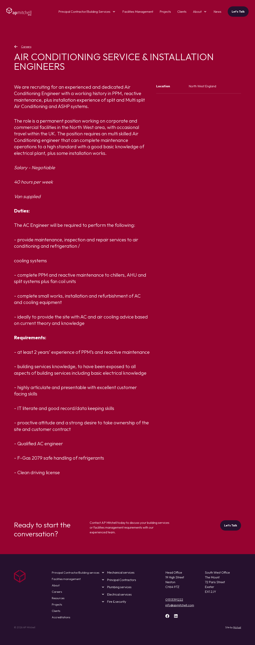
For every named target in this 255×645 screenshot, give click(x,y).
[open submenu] (113, 12)
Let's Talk (238, 11)
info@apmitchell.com (179, 605)
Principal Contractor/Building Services (84, 12)
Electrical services (116, 594)
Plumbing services (116, 587)
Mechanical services (117, 572)
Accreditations (61, 617)
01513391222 (174, 600)
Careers (22, 47)
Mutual (237, 627)
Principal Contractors (118, 580)
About (197, 12)
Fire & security (113, 602)
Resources (58, 598)
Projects (57, 604)
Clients (56, 611)
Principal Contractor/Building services (75, 572)
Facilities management (66, 579)
